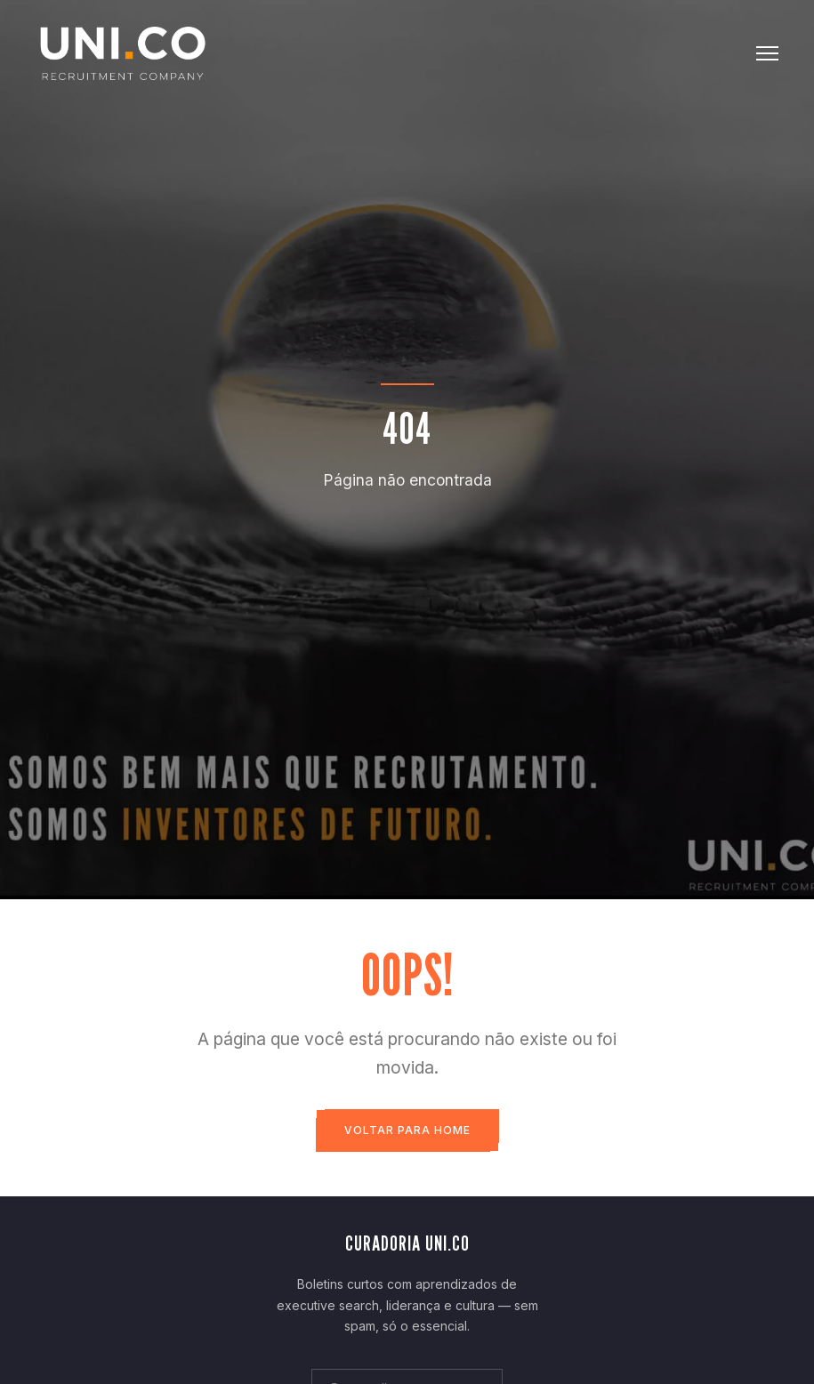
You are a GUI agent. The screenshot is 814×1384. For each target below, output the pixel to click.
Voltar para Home (407, 1130)
